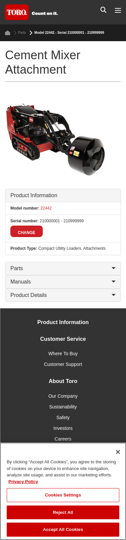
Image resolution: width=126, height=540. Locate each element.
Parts (20, 32)
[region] (63, 491)
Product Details (63, 295)
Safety (63, 417)
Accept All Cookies (63, 529)
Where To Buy (63, 353)
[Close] (118, 452)
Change (26, 232)
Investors (63, 428)
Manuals (63, 282)
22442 (45, 208)
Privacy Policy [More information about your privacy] (23, 481)
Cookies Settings (63, 494)
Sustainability (63, 406)
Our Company (63, 396)
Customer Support (63, 364)
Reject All (63, 512)
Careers (63, 439)
